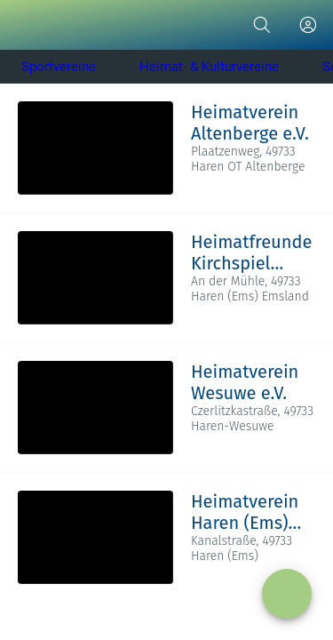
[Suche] (262, 25)
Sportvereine (58, 67)
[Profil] (308, 25)
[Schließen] (25, 25)
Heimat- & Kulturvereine (209, 67)
